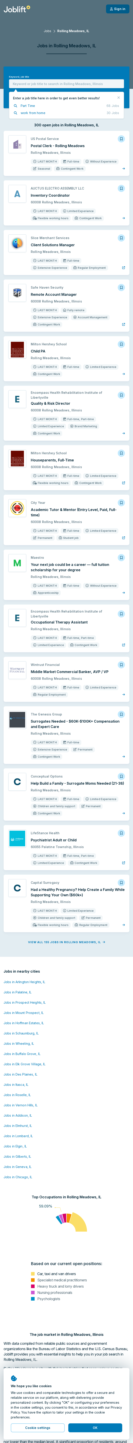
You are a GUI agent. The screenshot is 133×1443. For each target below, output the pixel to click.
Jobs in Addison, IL (18, 1115)
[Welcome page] (17, 9)
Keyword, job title (19, 76)
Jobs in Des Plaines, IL (20, 1074)
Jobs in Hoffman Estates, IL (24, 1023)
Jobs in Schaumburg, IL (21, 1033)
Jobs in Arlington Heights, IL (24, 982)
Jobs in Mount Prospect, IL (24, 1013)
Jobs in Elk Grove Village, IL (24, 1064)
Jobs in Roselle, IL (17, 1095)
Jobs (47, 31)
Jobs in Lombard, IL (18, 1136)
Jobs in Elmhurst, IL (18, 1126)
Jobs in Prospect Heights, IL (25, 1002)
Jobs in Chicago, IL (18, 1177)
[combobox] (66, 83)
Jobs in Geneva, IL (17, 1167)
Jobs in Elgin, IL (15, 1146)
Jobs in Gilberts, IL (17, 1156)
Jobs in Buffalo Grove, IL (22, 1054)
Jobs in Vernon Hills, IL (21, 1105)
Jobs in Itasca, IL (16, 1084)
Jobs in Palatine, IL (17, 992)
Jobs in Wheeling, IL (19, 1043)
